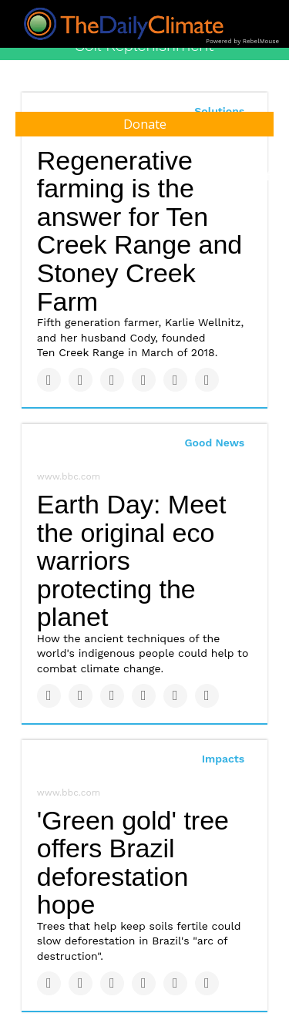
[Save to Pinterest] (175, 380)
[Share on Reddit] (207, 380)
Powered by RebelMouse (242, 41)
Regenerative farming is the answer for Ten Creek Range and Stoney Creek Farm (140, 231)
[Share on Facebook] (49, 380)
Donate (144, 124)
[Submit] (270, 176)
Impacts (223, 758)
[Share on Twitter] (80, 380)
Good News (214, 442)
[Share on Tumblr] (144, 380)
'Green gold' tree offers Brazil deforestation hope (133, 863)
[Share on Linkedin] (112, 380)
